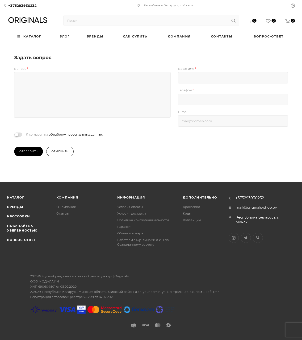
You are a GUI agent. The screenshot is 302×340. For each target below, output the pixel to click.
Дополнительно (200, 197)
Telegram (246, 238)
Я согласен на (64, 134)
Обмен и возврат (131, 233)
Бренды (15, 207)
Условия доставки (131, 213)
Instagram (234, 238)
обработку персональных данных (76, 134)
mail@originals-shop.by (256, 207)
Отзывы (62, 213)
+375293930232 (22, 5)
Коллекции (192, 220)
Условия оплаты (130, 207)
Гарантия (124, 226)
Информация (131, 197)
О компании (66, 207)
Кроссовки (18, 216)
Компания (67, 197)
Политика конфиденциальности (143, 220)
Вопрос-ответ (21, 240)
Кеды (187, 213)
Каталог (15, 197)
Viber (258, 238)
